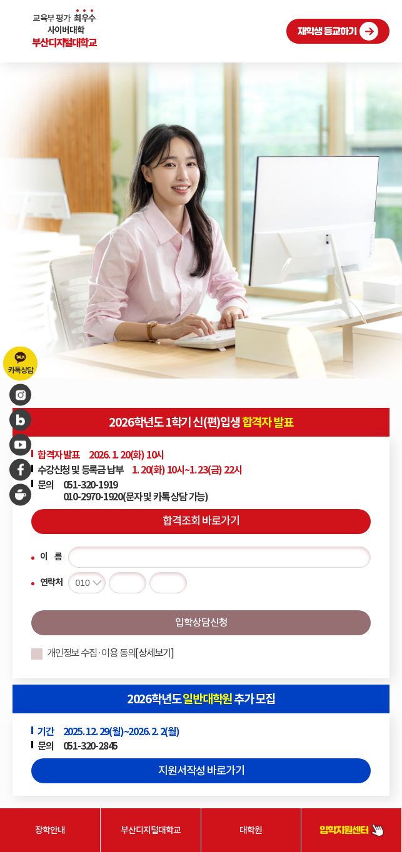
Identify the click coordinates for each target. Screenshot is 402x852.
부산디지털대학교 (151, 830)
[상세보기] (154, 653)
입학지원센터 (351, 830)
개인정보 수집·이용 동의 (110, 653)
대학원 (250, 830)
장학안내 (50, 830)
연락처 (51, 582)
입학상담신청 (201, 622)
